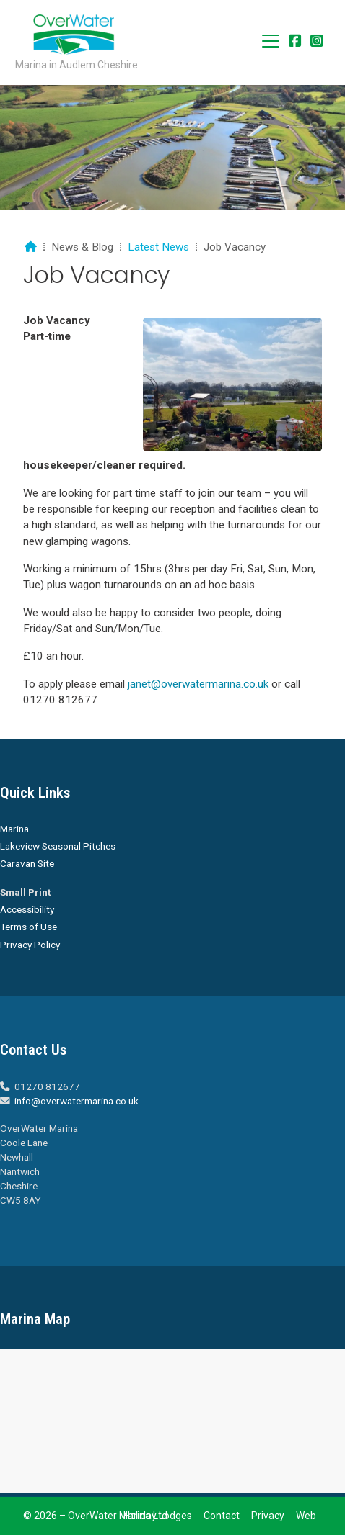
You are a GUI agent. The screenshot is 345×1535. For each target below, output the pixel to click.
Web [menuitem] (306, 1515)
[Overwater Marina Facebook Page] (295, 42)
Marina (14, 828)
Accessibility (27, 909)
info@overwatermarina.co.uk (76, 1101)
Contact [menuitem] (222, 1515)
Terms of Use (28, 926)
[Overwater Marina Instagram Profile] (316, 42)
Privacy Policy (30, 944)
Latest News (158, 246)
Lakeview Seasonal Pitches (57, 846)
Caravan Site (27, 863)
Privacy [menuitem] (267, 1515)
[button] (270, 41)
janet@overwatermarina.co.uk (198, 684)
